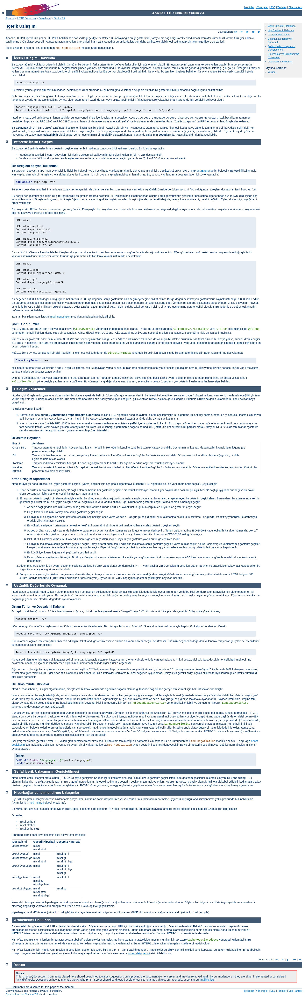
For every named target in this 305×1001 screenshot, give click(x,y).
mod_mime (35, 802)
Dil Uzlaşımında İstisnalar (30, 684)
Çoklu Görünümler (25, 324)
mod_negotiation (67, 48)
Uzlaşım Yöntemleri (278, 34)
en (236, 31)
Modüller (249, 7)
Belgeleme (45, 18)
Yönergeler (262, 7)
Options (253, 329)
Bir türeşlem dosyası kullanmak (35, 166)
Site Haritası (295, 7)
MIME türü (202, 170)
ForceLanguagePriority (149, 702)
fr (241, 31)
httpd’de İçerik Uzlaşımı (281, 30)
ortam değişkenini (139, 953)
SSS (272, 7)
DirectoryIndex (119, 352)
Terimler (281, 7)
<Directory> (182, 329)
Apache (10, 18)
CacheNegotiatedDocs (202, 939)
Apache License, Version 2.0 (22, 994)
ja (247, 31)
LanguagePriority (235, 702)
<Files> (222, 329)
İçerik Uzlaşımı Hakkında (282, 25)
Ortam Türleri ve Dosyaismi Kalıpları (38, 606)
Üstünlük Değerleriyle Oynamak (40, 585)
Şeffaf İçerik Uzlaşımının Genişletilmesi (281, 48)
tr (259, 31)
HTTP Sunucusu (26, 18)
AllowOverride (84, 329)
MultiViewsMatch (24, 381)
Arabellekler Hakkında (280, 61)
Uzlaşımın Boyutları (26, 438)
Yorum (271, 72)
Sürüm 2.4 (59, 18)
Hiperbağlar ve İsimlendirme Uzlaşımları (47, 793)
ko (253, 31)
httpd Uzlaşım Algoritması (31, 479)
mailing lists (207, 979)
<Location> (201, 329)
